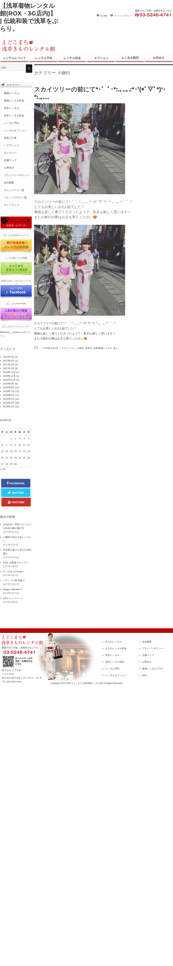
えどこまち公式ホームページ (16, 235)
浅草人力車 (10, 137)
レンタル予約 (43, 58)
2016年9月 (8, 383)
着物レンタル (11, 93)
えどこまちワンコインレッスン (16, 326)
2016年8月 (8, 387)
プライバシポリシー (152, 648)
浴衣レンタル (11, 108)
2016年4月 (8, 402)
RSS (144, 675)
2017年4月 (8, 360)
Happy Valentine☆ (12, 589)
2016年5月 (8, 399)
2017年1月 (8, 368)
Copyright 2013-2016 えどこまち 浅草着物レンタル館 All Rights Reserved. (86, 683)
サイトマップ (11, 204)
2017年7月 (8, 357)
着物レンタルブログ (152, 668)
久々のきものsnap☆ (14, 571)
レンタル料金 (72, 58)
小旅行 (80, 348)
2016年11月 (9, 376)
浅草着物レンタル (102, 348)
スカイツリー (68, 348)
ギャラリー (10, 152)
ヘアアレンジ (11, 145)
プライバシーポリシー (123, 16)
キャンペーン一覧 (14, 190)
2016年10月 (9, 379)
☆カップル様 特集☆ (14, 580)
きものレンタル (14, 58)
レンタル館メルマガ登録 (16, 258)
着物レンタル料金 (14, 100)
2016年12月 (9, 372)
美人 (115, 348)
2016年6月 (8, 395)
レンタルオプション (100, 58)
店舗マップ (10, 160)
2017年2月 (8, 364)
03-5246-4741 (14, 681)
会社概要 (103, 16)
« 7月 (3, 469)
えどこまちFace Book (16, 303)
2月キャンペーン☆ (13, 598)
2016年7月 (8, 391)
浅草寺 (88, 348)
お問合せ (158, 58)
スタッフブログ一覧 (15, 197)
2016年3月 (8, 406)
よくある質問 (129, 58)
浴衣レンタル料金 (14, 115)
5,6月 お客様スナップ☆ (15, 562)
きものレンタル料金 (116, 648)
